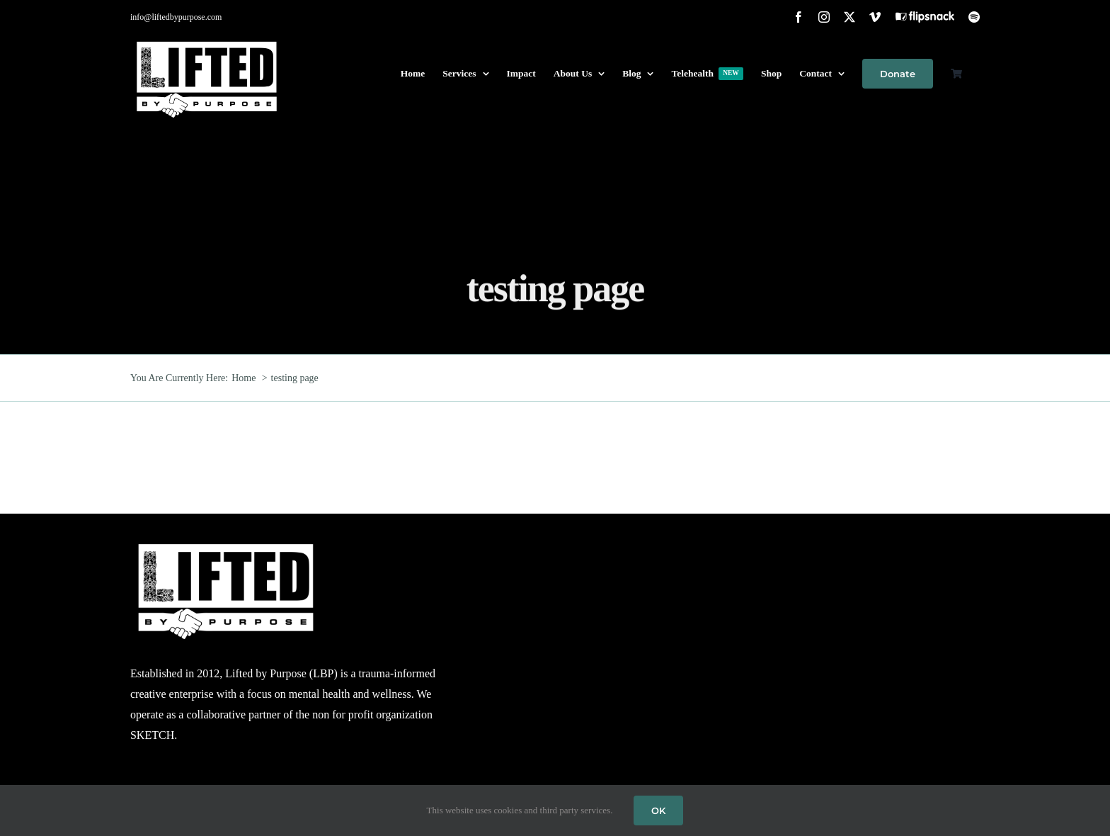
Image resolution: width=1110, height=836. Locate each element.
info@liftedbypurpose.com (176, 17)
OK (658, 810)
